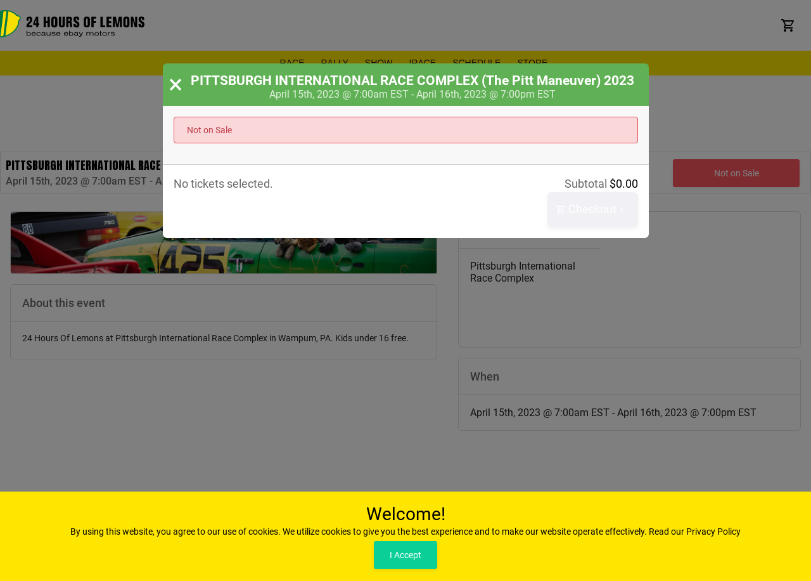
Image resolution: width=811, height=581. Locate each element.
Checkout (591, 209)
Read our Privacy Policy (695, 531)
